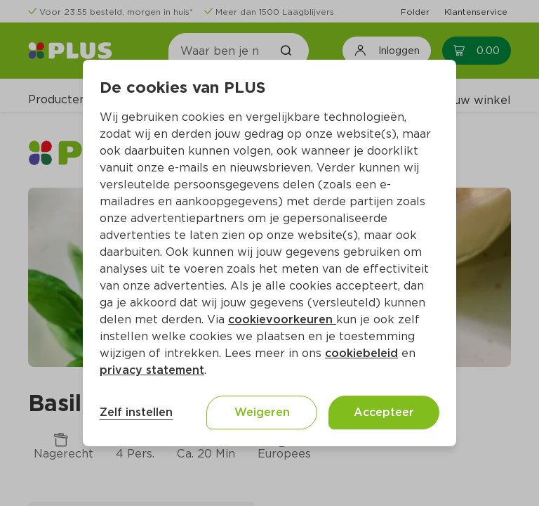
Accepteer (384, 412)
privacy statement (152, 370)
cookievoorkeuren (282, 319)
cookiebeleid (361, 353)
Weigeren (262, 412)
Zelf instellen (136, 412)
